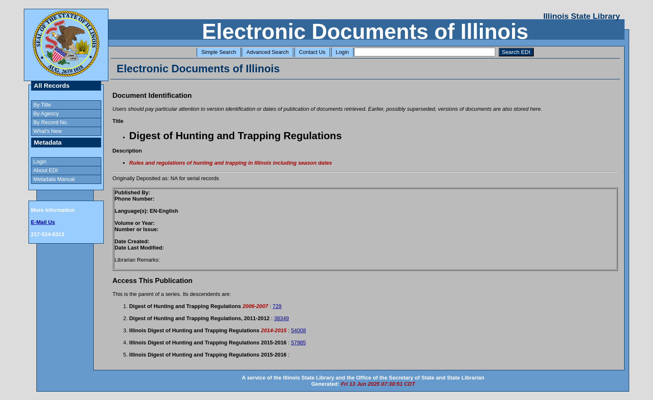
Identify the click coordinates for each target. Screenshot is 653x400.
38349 (281, 318)
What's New (47, 131)
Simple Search (218, 52)
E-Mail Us (43, 222)
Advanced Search (267, 52)
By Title (42, 105)
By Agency (46, 113)
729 (277, 306)
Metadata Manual (54, 179)
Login (342, 52)
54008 (298, 330)
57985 (298, 342)
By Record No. (50, 122)
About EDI (45, 170)
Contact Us (312, 52)
